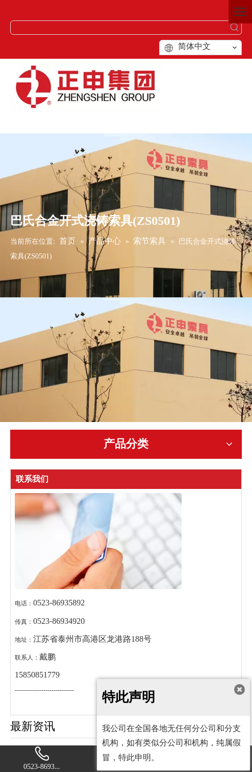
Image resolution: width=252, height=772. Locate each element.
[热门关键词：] (234, 27)
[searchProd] (119, 27)
